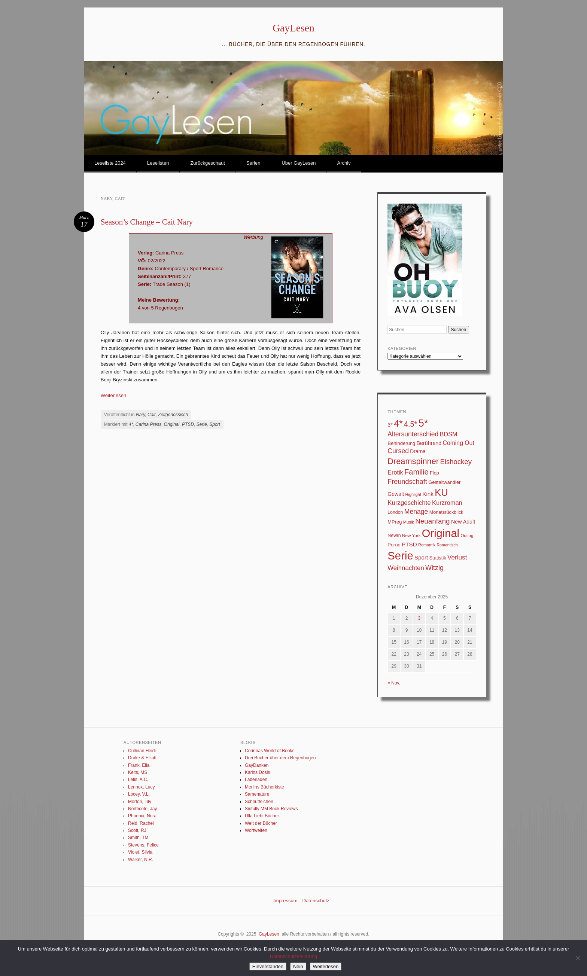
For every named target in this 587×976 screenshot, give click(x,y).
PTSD (188, 424)
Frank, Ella (138, 765)
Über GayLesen (299, 163)
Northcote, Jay (142, 808)
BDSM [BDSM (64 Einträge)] (448, 434)
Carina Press (148, 424)
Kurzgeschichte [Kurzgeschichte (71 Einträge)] (409, 502)
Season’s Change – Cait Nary (147, 221)
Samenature (257, 794)
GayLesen (293, 28)
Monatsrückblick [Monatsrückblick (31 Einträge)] (446, 512)
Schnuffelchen (259, 801)
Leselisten (158, 163)
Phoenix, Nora (142, 815)
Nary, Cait (145, 414)
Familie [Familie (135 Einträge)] (416, 472)
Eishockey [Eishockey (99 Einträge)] (456, 462)
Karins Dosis (257, 772)
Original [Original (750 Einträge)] (440, 533)
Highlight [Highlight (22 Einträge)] (413, 494)
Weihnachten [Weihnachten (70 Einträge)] (405, 567)
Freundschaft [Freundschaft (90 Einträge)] (407, 481)
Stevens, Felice (143, 845)
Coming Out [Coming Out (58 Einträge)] (458, 443)
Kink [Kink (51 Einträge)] (428, 494)
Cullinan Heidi (142, 750)
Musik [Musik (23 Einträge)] (408, 522)
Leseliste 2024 (110, 163)
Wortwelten (256, 830)
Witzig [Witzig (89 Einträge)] (434, 567)
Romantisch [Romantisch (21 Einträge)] (447, 545)
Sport (214, 424)
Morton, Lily (139, 801)
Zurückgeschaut (207, 163)
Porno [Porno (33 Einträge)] (394, 545)
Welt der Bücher (261, 823)
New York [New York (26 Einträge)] (411, 535)
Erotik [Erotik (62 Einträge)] (395, 472)
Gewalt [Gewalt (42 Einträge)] (395, 494)
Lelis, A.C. (138, 779)
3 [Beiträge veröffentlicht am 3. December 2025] (419, 618)
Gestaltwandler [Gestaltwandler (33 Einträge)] (444, 482)
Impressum (285, 900)
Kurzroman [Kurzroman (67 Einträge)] (447, 502)
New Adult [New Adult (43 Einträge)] (463, 522)
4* (131, 424)
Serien (253, 163)
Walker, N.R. (140, 859)
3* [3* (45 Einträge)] (390, 425)
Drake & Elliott (142, 757)
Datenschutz (315, 900)
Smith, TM (138, 837)
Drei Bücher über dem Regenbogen (280, 757)
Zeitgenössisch (173, 414)
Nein (298, 966)
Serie (202, 424)
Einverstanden (267, 966)
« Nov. (393, 683)
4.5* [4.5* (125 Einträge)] (410, 424)
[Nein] (577, 958)
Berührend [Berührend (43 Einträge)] (429, 443)
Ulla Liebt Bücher (262, 815)
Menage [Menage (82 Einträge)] (416, 511)
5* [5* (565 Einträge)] (423, 423)
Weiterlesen (113, 395)
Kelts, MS (137, 772)
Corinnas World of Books (270, 750)
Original (171, 424)
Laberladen (256, 779)
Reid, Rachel (141, 823)
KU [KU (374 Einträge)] (441, 492)
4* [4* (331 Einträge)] (398, 423)
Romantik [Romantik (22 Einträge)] (426, 545)
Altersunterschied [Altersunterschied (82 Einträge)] (412, 434)
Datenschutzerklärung (293, 956)
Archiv (344, 163)
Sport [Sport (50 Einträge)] (421, 557)
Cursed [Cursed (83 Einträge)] (398, 451)
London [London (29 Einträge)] (395, 512)
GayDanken (256, 765)
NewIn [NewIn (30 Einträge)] (394, 535)
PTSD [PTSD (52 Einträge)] (409, 544)
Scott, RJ (137, 830)
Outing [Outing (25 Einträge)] (466, 535)
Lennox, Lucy (141, 787)
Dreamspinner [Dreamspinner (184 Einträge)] (413, 461)
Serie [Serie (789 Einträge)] (400, 555)
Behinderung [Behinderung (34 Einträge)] (401, 443)
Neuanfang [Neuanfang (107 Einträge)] (432, 521)
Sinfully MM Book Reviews (271, 808)
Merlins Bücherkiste (264, 787)
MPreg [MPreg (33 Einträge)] (394, 522)
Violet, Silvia (140, 852)
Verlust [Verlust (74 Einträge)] (457, 557)
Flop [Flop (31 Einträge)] (434, 473)
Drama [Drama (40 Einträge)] (418, 451)
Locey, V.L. (139, 794)
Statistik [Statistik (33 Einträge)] (437, 558)
